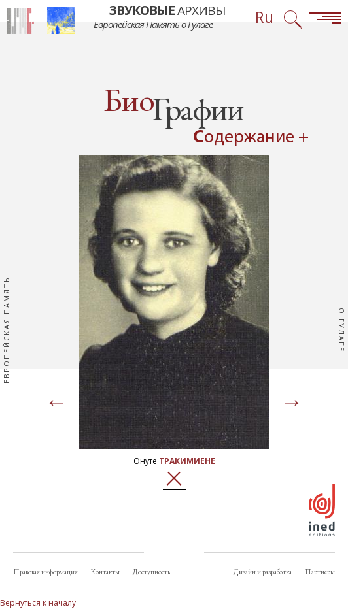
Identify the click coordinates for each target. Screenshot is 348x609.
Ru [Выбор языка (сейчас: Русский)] (264, 17)
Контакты (105, 571)
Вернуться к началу (38, 602)
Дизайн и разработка (263, 571)
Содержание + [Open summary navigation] (251, 138)
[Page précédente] (56, 403)
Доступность (151, 571)
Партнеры (320, 571)
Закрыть (174, 478)
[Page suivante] (291, 403)
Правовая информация (45, 571)
